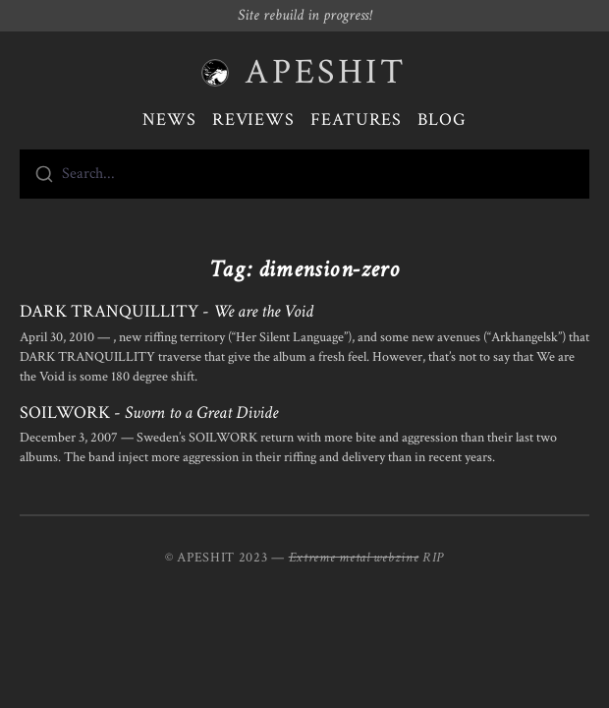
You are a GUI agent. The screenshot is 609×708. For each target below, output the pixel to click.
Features (356, 119)
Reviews (253, 119)
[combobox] (304, 174)
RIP (433, 557)
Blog (442, 119)
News (169, 119)
